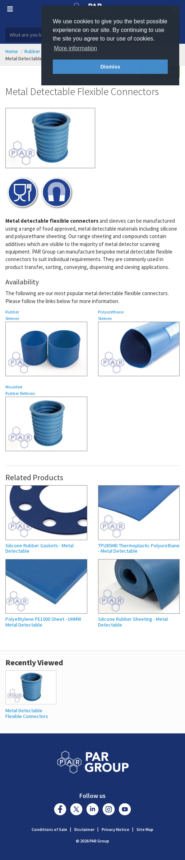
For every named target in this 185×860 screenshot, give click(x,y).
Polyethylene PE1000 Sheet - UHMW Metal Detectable (43, 622)
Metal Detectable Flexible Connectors (26, 713)
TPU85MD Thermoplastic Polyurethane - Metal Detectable (139, 548)
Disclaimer (84, 829)
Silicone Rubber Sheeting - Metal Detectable (133, 622)
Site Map (145, 829)
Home (11, 51)
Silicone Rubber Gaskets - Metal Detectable (39, 548)
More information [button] (75, 48)
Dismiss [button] (110, 67)
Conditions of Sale (49, 829)
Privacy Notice (115, 829)
